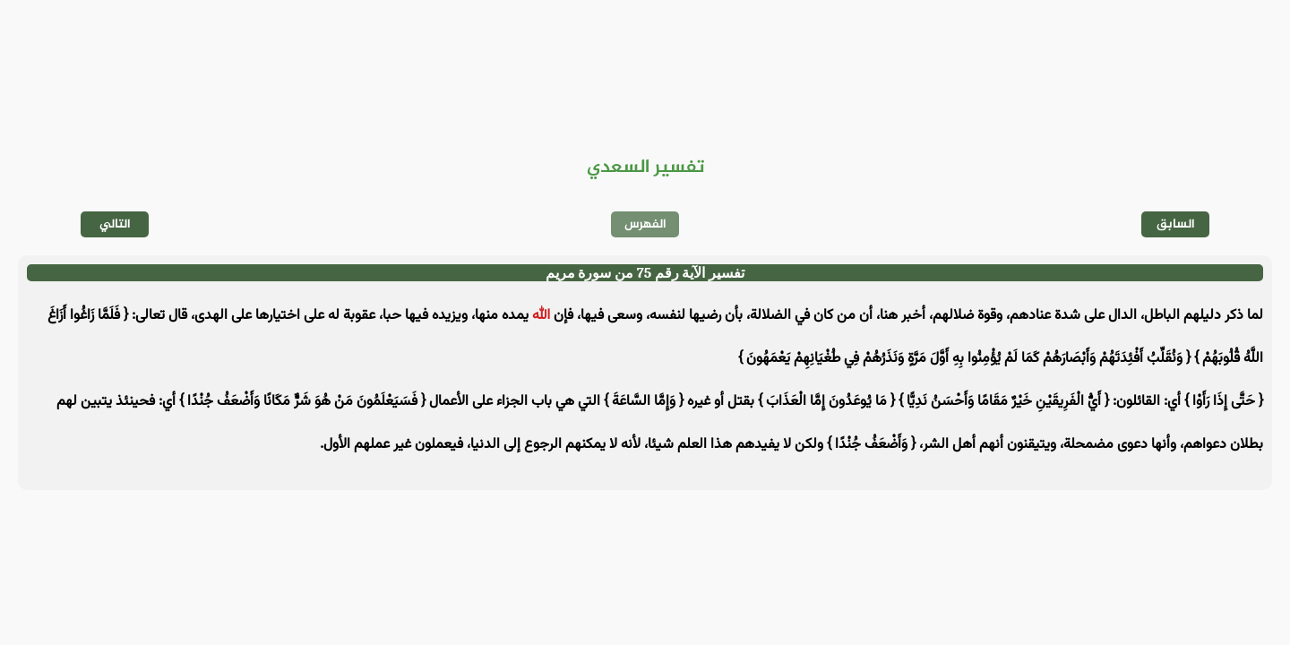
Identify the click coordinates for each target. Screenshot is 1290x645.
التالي (115, 224)
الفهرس (645, 224)
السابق (1176, 224)
